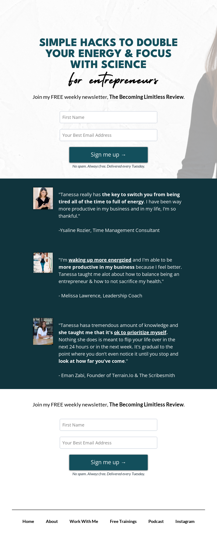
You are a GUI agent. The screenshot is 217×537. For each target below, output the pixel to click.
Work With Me (84, 521)
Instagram (185, 521)
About (52, 521)
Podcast (156, 521)
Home (28, 521)
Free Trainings (123, 521)
